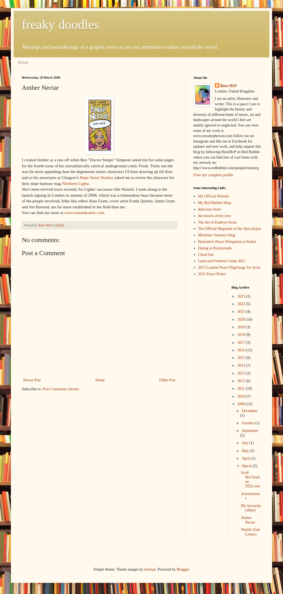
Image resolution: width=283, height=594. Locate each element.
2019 (241, 327)
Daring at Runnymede (215, 248)
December (250, 411)
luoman (150, 569)
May (246, 451)
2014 (241, 365)
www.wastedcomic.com (84, 212)
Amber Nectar (248, 520)
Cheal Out (206, 255)
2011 (241, 388)
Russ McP (228, 86)
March (247, 466)
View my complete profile (213, 175)
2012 (241, 381)
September (250, 431)
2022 (241, 304)
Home (23, 62)
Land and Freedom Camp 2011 (221, 261)
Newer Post (32, 380)
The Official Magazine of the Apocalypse (229, 229)
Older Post (167, 380)
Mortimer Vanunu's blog (216, 235)
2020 (241, 319)
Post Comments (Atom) (61, 389)
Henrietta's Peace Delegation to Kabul (227, 242)
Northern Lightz (75, 183)
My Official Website (213, 196)
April (246, 458)
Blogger (183, 569)
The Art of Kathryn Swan (217, 222)
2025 (241, 296)
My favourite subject (251, 508)
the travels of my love (214, 216)
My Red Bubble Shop (214, 203)
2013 (241, 373)
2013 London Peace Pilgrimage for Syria (229, 267)
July (245, 443)
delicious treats (209, 209)
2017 (241, 343)
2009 (241, 404)
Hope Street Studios (96, 177)
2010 (241, 396)
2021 (241, 312)
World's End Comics (250, 532)
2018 (241, 335)
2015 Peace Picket (212, 274)
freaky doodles (60, 24)
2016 (241, 350)
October (248, 423)
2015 (241, 358)
